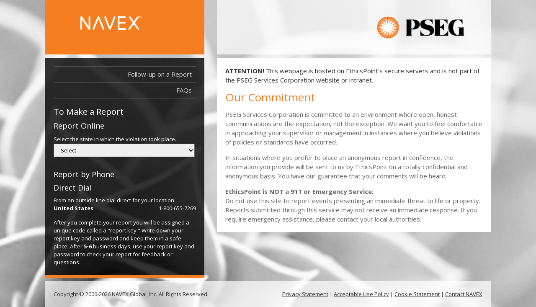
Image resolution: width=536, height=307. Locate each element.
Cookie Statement (417, 294)
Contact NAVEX (463, 294)
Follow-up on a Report (162, 74)
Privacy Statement (305, 294)
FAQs (184, 90)
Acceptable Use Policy (361, 294)
